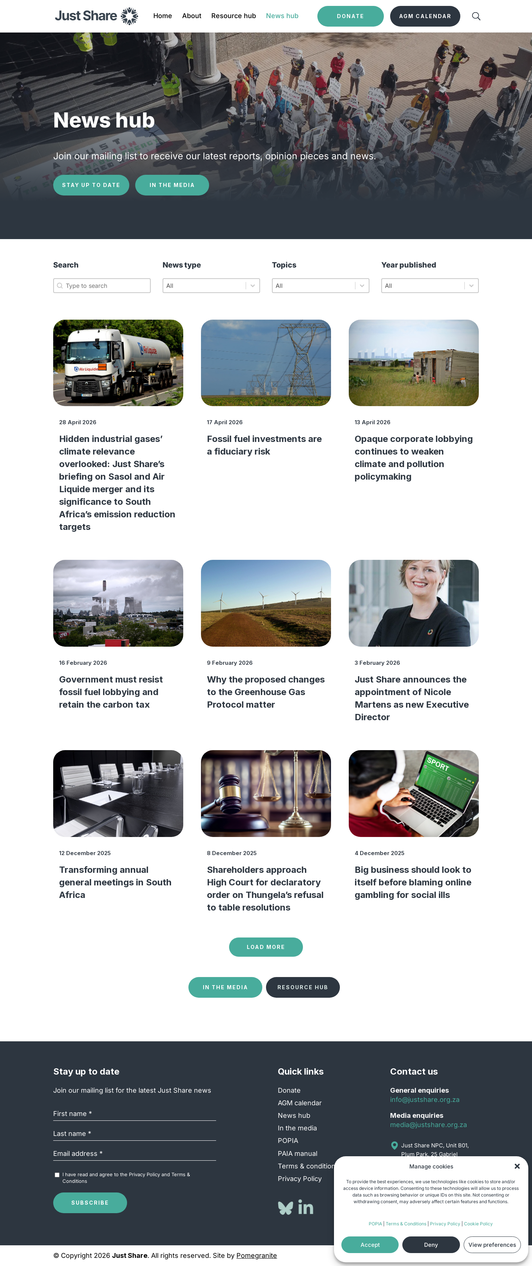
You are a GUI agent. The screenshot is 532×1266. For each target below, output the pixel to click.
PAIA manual (297, 1153)
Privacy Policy (445, 1223)
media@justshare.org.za (428, 1125)
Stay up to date (91, 185)
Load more (266, 947)
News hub (282, 16)
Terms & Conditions (406, 1223)
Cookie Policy (478, 1223)
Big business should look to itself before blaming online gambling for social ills (413, 882)
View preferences (492, 1244)
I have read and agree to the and (126, 1177)
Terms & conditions (308, 1166)
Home (162, 16)
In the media (172, 185)
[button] (517, 1166)
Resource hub (233, 16)
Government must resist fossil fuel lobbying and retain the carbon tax (111, 692)
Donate (289, 1090)
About (191, 16)
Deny (431, 1244)
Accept (370, 1244)
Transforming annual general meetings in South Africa (115, 882)
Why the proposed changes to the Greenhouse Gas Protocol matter (266, 692)
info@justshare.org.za (425, 1099)
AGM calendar (300, 1103)
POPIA (375, 1223)
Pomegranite (256, 1255)
